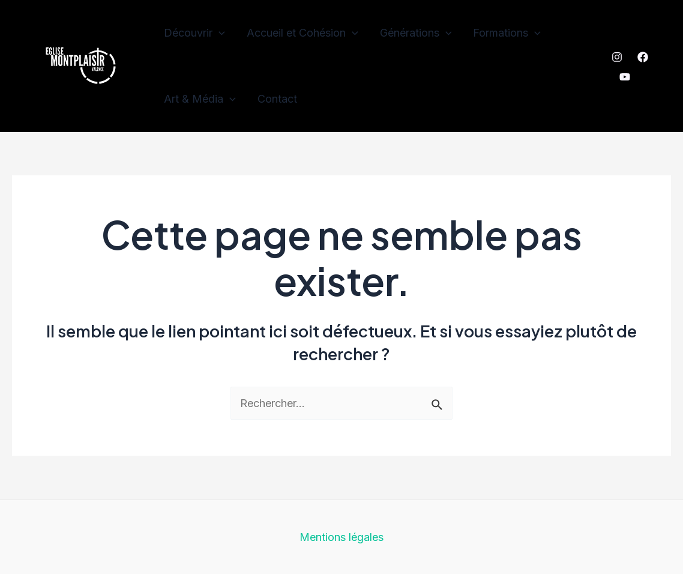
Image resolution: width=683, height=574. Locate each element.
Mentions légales (341, 537)
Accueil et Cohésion (302, 33)
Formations (507, 33)
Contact (277, 98)
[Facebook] (642, 57)
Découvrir (194, 33)
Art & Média (200, 99)
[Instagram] (617, 57)
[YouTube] (624, 76)
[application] (218, 33)
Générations (416, 33)
